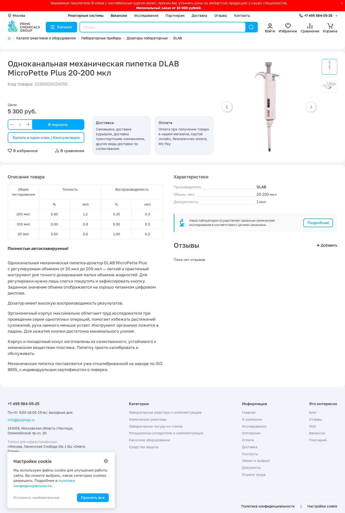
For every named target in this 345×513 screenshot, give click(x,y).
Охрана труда (253, 474)
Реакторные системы (86, 15)
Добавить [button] (327, 245)
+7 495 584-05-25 (318, 15)
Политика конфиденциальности (268, 506)
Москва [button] (16, 15)
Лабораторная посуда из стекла (156, 426)
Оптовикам (251, 433)
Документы (251, 468)
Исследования (146, 15)
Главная (248, 412)
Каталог (61, 26)
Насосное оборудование (149, 440)
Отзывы (220, 15)
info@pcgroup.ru (21, 420)
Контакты (242, 15)
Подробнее (318, 222)
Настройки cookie (322, 506)
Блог (312, 412)
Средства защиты (144, 447)
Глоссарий (318, 440)
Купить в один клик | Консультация (46, 137)
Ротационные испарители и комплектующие (166, 433)
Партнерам (175, 15)
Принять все (93, 497)
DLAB (261, 187)
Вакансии (119, 15)
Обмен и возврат (256, 461)
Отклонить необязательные (36, 497)
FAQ (312, 426)
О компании (252, 419)
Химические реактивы (148, 419)
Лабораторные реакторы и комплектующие (165, 412)
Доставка (199, 15)
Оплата (248, 440)
